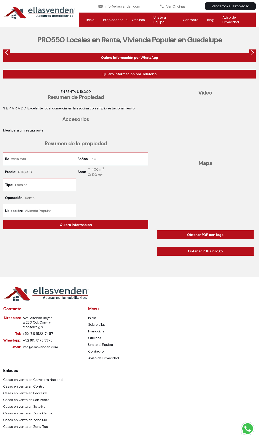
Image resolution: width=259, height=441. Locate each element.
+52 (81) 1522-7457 (38, 333)
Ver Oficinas (172, 6)
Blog (210, 20)
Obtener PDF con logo (205, 235)
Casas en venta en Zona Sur (25, 420)
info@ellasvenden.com (119, 6)
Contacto (190, 20)
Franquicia (96, 331)
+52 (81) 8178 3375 (38, 340)
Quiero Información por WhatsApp (129, 57)
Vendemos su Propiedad (230, 6)
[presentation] (6, 53)
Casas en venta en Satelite (24, 406)
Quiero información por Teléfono (129, 74)
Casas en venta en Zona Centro (28, 413)
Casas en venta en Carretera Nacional (33, 379)
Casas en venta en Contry (24, 386)
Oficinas (138, 20)
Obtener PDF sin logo (205, 251)
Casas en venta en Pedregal (25, 393)
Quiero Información (76, 225)
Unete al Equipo (159, 19)
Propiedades (113, 20)
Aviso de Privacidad (230, 19)
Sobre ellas (97, 324)
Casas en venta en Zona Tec (25, 426)
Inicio (90, 20)
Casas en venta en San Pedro (26, 400)
